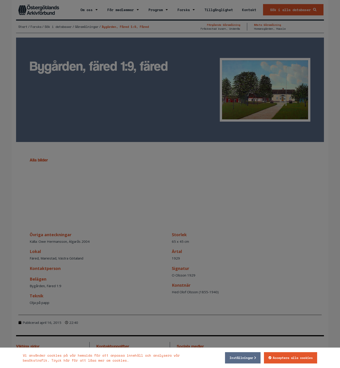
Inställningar (241, 358)
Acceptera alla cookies (293, 358)
